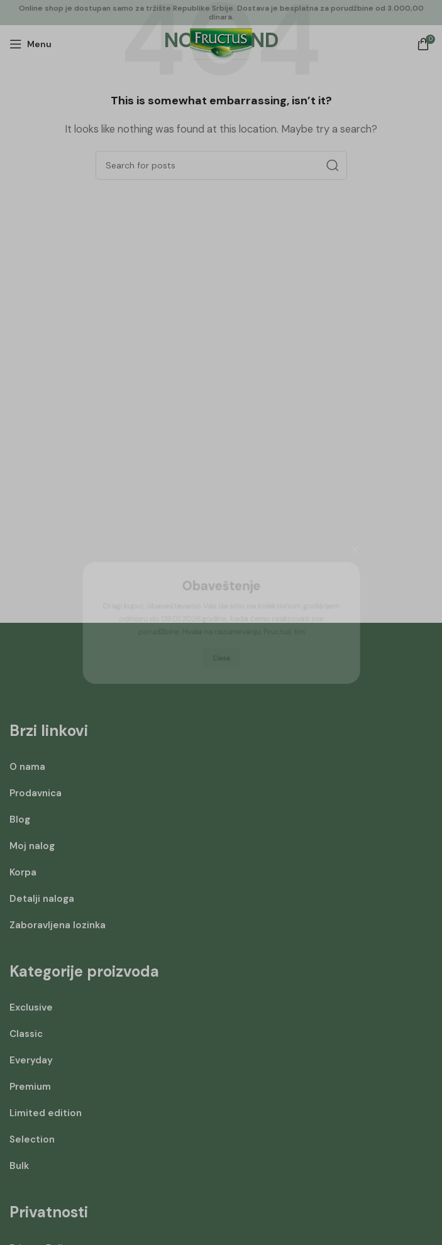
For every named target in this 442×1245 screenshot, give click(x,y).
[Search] (221, 165)
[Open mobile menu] (30, 44)
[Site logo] (221, 43)
